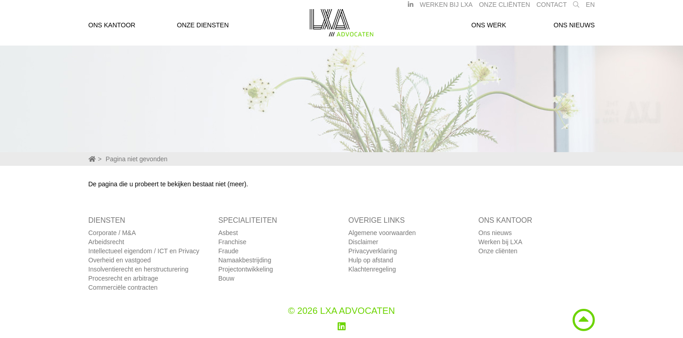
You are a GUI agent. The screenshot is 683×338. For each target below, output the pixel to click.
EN (590, 8)
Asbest (228, 232)
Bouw (227, 278)
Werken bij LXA (446, 8)
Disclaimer (363, 242)
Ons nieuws (573, 28)
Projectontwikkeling (246, 269)
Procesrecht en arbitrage (123, 278)
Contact (552, 8)
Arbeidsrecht (107, 242)
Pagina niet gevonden (136, 159)
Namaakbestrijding (245, 260)
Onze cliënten (498, 251)
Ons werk (488, 28)
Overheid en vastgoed (120, 260)
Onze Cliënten (504, 8)
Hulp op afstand (371, 260)
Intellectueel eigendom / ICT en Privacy (144, 251)
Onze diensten (203, 28)
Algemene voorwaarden (382, 232)
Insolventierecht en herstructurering (138, 269)
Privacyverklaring (373, 251)
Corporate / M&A (112, 232)
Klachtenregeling (372, 269)
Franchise (232, 242)
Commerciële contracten (123, 287)
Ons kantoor (112, 28)
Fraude (229, 251)
